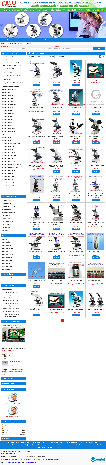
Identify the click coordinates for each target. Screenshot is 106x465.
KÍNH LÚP (84, 40)
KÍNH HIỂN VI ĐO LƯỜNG (8, 170)
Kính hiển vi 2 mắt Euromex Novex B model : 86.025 (56, 166)
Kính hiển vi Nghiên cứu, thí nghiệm (12, 65)
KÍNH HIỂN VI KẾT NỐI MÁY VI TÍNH (11, 143)
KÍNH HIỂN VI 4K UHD (7, 192)
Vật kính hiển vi (6, 209)
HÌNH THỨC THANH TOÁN (57, 442)
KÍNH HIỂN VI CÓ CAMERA (9, 152)
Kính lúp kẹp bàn (7, 245)
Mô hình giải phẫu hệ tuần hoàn (11, 311)
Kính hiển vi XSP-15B (76, 222)
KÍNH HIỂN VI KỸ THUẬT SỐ (9, 161)
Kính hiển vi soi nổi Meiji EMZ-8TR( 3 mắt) (56, 223)
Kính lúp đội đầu (7, 266)
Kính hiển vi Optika (7, 98)
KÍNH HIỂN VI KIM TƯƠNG (8, 186)
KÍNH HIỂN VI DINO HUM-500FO (16, 369)
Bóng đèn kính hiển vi (8, 212)
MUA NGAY (36, 85)
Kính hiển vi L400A (96, 107)
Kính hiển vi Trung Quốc (9, 104)
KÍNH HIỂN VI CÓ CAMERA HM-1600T (96, 79)
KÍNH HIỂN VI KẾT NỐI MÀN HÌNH (10, 57)
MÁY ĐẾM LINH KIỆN (7, 278)
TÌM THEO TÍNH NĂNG (57, 40)
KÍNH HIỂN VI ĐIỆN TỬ (7, 158)
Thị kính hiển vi (6, 203)
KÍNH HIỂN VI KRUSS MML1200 (96, 309)
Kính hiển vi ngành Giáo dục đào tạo (13, 62)
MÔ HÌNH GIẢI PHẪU (7, 289)
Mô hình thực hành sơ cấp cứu (11, 314)
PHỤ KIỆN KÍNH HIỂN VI (72, 40)
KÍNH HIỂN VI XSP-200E (56, 79)
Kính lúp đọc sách (7, 260)
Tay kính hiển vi (6, 218)
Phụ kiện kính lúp (7, 269)
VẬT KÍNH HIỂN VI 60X (76, 280)
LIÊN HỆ (66, 447)
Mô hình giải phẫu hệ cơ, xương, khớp (13, 292)
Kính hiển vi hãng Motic (9, 128)
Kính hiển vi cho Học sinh (9, 89)
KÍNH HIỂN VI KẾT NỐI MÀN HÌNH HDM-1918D (13, 348)
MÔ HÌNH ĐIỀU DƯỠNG (10, 316)
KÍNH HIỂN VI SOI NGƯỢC (8, 182)
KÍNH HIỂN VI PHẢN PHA (8, 176)
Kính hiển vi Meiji (7, 119)
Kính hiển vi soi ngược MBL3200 (76, 137)
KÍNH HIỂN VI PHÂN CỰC (8, 179)
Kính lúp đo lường (7, 254)
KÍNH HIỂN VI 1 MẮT (7, 137)
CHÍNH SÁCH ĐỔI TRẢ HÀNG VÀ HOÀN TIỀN (15, 445)
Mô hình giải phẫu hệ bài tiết (11, 300)
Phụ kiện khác (6, 230)
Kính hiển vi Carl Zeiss (8, 107)
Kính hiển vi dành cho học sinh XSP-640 (76, 194)
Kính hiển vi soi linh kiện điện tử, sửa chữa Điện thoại (13, 78)
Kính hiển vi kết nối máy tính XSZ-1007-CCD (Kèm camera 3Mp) (96, 195)
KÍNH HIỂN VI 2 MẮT (7, 140)
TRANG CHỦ (5, 40)
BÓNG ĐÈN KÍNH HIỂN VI (95, 251)
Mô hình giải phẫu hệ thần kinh (11, 308)
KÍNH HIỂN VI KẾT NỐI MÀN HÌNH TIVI (11, 164)
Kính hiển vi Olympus (8, 101)
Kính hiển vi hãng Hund (8, 131)
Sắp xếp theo (31, 56)
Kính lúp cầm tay (7, 257)
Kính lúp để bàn (6, 242)
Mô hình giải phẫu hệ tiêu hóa (11, 303)
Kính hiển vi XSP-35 (36, 194)
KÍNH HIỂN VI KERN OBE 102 (36, 251)
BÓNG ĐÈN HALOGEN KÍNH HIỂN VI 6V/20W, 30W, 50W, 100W (36, 281)
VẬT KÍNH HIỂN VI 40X (56, 280)
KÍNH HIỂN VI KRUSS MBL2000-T (76, 309)
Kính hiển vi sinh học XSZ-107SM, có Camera (36, 166)
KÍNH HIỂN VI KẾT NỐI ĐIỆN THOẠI (10, 167)
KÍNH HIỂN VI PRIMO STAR (36, 309)
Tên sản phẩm (56, 46)
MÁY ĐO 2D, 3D (6, 189)
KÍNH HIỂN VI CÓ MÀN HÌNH (9, 155)
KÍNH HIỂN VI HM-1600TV (36, 107)
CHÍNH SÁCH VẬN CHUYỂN (72, 442)
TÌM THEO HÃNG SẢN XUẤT (40, 40)
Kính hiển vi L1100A (76, 107)
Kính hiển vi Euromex (8, 113)
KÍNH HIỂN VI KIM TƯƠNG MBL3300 (95, 137)
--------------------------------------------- (12, 86)
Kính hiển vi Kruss (7, 95)
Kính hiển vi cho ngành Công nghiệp (12, 75)
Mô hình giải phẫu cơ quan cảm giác (13, 295)
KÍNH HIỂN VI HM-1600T (56, 309)
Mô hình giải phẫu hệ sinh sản (11, 306)
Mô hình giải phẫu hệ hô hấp (11, 297)
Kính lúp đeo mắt (7, 263)
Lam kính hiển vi (6, 227)
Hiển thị (52, 56)
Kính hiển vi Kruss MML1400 (37, 79)
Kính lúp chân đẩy (7, 248)
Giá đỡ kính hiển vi (7, 221)
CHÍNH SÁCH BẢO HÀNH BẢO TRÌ (89, 442)
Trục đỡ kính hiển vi (8, 224)
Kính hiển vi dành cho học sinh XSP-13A (56, 194)
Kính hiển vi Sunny (7, 110)
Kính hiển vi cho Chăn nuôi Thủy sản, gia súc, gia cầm (13, 71)
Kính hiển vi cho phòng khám (36, 136)
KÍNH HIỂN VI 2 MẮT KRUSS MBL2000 (37, 223)
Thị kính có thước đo (8, 206)
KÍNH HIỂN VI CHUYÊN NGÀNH (20, 40)
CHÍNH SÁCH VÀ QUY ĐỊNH (23, 442)
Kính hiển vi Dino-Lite (8, 122)
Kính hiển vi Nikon (7, 125)
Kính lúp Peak (6, 251)
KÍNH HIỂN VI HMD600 (14, 354)
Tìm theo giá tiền (4, 46)
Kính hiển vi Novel (7, 92)
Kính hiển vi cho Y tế (9, 68)
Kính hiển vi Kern (7, 116)
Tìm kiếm (99, 48)
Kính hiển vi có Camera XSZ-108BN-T (56, 137)
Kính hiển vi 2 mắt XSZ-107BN (96, 165)
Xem (97, 56)
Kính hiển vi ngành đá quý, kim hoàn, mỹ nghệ (13, 83)
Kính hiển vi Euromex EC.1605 (56, 251)
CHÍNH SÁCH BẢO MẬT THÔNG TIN (40, 442)
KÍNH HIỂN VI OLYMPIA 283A (76, 251)
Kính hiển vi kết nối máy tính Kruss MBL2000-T (76, 79)
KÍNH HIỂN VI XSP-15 (56, 107)
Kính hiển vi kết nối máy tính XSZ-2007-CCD (96, 223)
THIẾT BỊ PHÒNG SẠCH (8, 281)
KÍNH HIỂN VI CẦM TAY (8, 173)
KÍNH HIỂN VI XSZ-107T (76, 165)
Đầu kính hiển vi (6, 215)
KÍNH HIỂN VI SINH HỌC (8, 146)
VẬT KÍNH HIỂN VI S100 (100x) (95, 280)
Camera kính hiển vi (8, 200)
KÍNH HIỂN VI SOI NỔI (7, 149)
